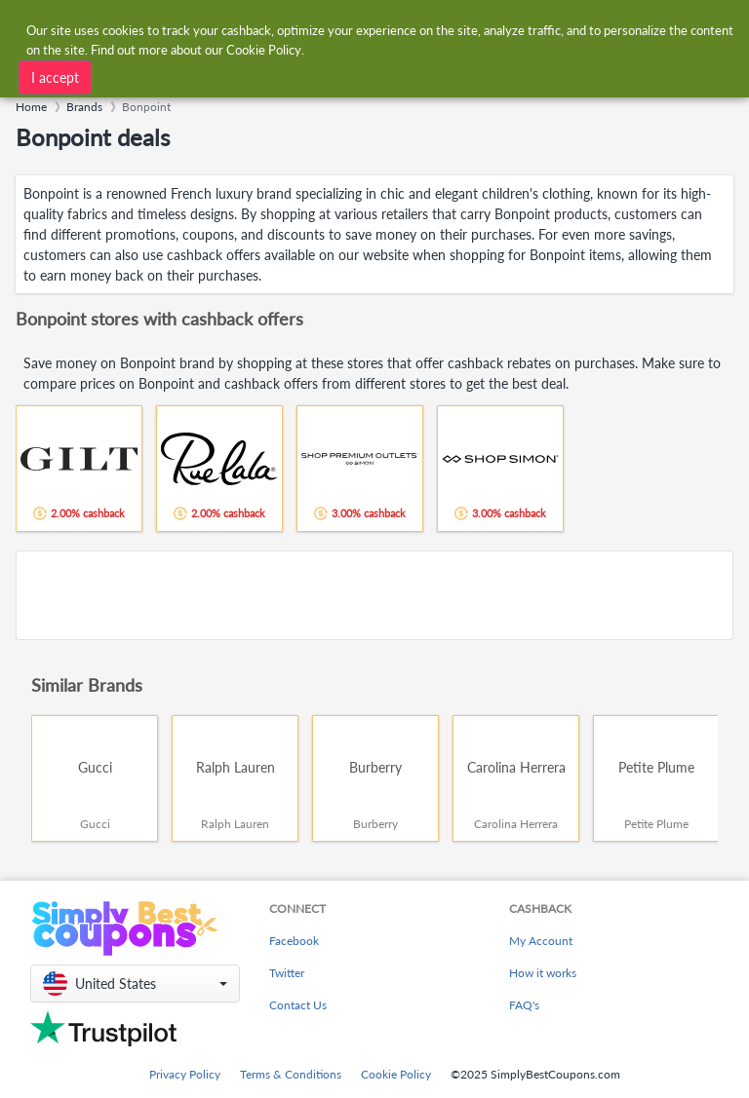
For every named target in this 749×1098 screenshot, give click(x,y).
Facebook (294, 940)
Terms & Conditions (290, 1074)
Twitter (286, 972)
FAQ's (524, 1005)
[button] (135, 984)
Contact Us (298, 1005)
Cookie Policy (396, 1074)
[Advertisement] (374, 595)
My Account (540, 940)
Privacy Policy (184, 1074)
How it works (542, 972)
